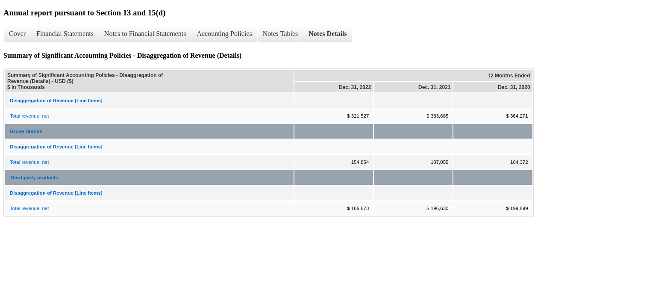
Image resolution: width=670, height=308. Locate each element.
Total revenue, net (29, 115)
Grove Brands (26, 131)
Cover (17, 33)
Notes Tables (280, 33)
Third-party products (34, 177)
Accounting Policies (224, 33)
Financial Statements (65, 33)
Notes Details (328, 33)
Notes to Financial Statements (145, 33)
